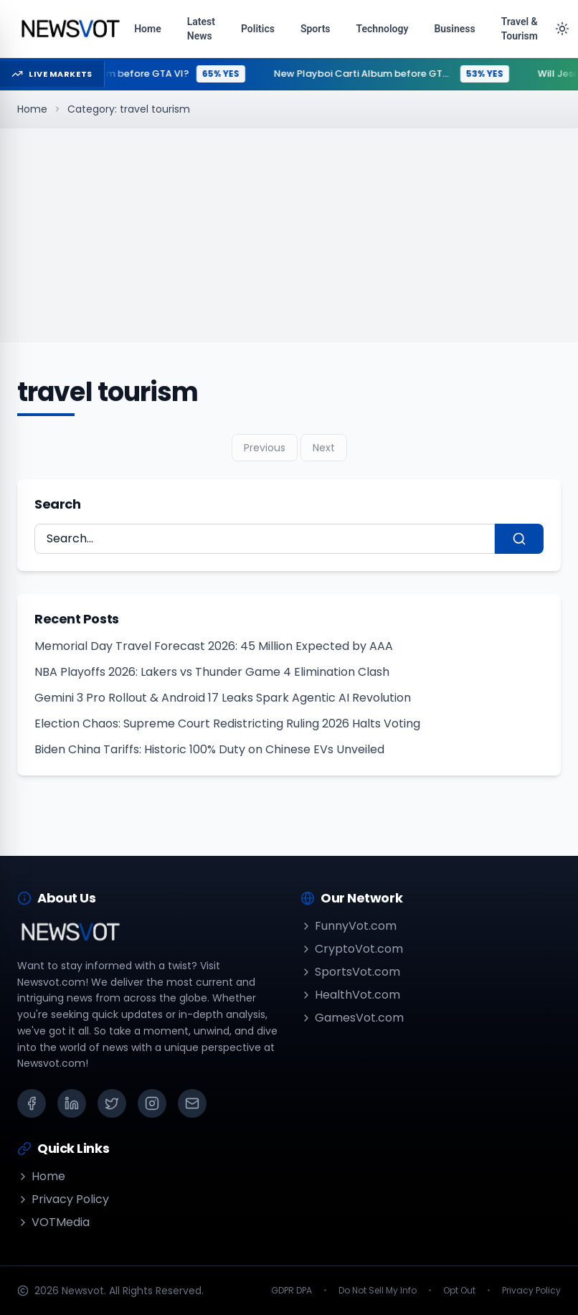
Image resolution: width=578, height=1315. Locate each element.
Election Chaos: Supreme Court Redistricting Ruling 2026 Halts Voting (227, 723)
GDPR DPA (291, 1290)
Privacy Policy (63, 1199)
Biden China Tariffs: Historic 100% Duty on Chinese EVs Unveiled (209, 749)
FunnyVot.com (348, 926)
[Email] (192, 1103)
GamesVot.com (352, 1017)
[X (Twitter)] (112, 1103)
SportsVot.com (350, 971)
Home (32, 109)
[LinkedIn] (71, 1103)
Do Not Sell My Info (377, 1290)
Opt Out (459, 1290)
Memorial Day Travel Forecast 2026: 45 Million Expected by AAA (213, 646)
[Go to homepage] (70, 28)
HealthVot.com (350, 994)
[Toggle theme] (562, 29)
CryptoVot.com (351, 949)
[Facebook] (31, 1103)
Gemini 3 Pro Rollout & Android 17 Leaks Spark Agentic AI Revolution (222, 697)
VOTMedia (53, 1222)
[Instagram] (152, 1103)
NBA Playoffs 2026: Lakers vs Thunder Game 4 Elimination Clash (211, 672)
